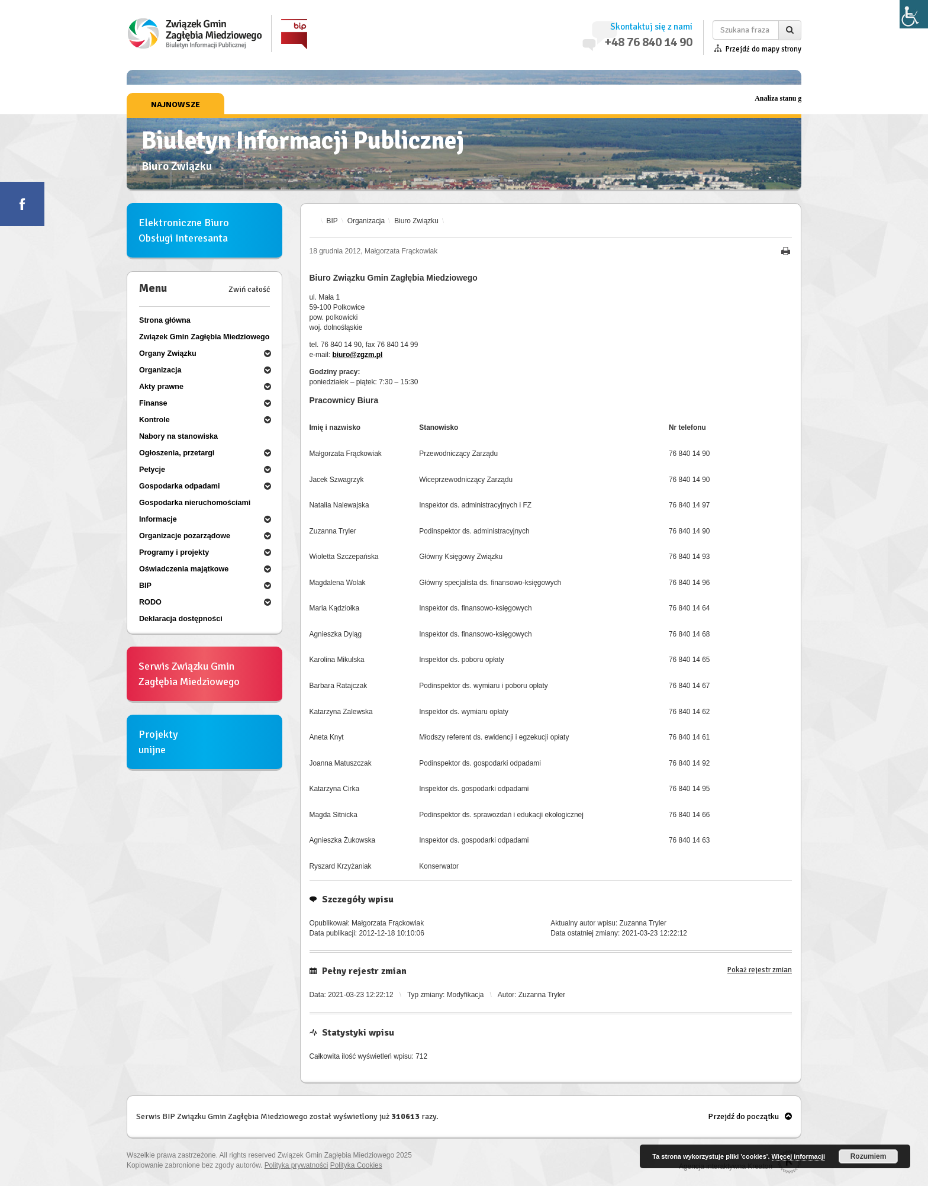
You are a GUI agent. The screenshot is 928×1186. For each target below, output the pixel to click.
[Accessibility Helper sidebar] (914, 14)
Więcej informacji (798, 1156)
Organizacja (366, 221)
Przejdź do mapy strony (763, 49)
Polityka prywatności (296, 1165)
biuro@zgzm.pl (357, 355)
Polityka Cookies (356, 1165)
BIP (332, 221)
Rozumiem (868, 1156)
